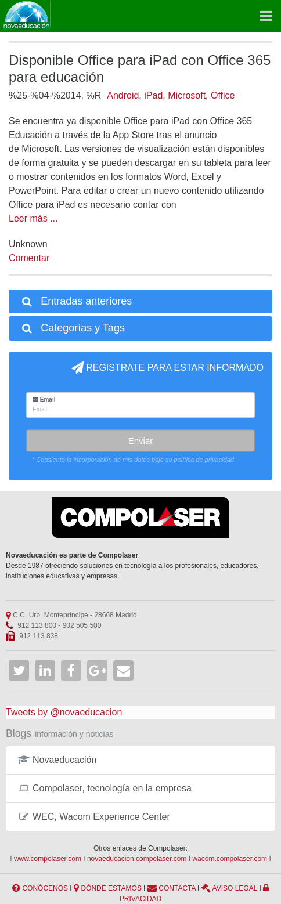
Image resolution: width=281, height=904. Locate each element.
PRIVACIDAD (140, 899)
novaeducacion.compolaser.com (136, 859)
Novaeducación (57, 760)
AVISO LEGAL (234, 888)
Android (123, 95)
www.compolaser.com (47, 859)
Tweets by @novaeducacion (64, 712)
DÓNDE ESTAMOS (111, 888)
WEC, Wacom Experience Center (94, 817)
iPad (153, 95)
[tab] (140, 302)
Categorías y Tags (72, 328)
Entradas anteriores (76, 301)
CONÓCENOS (45, 888)
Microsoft (187, 95)
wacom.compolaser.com (229, 859)
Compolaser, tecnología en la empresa (105, 788)
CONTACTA (177, 888)
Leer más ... (33, 218)
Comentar (29, 258)
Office (223, 95)
